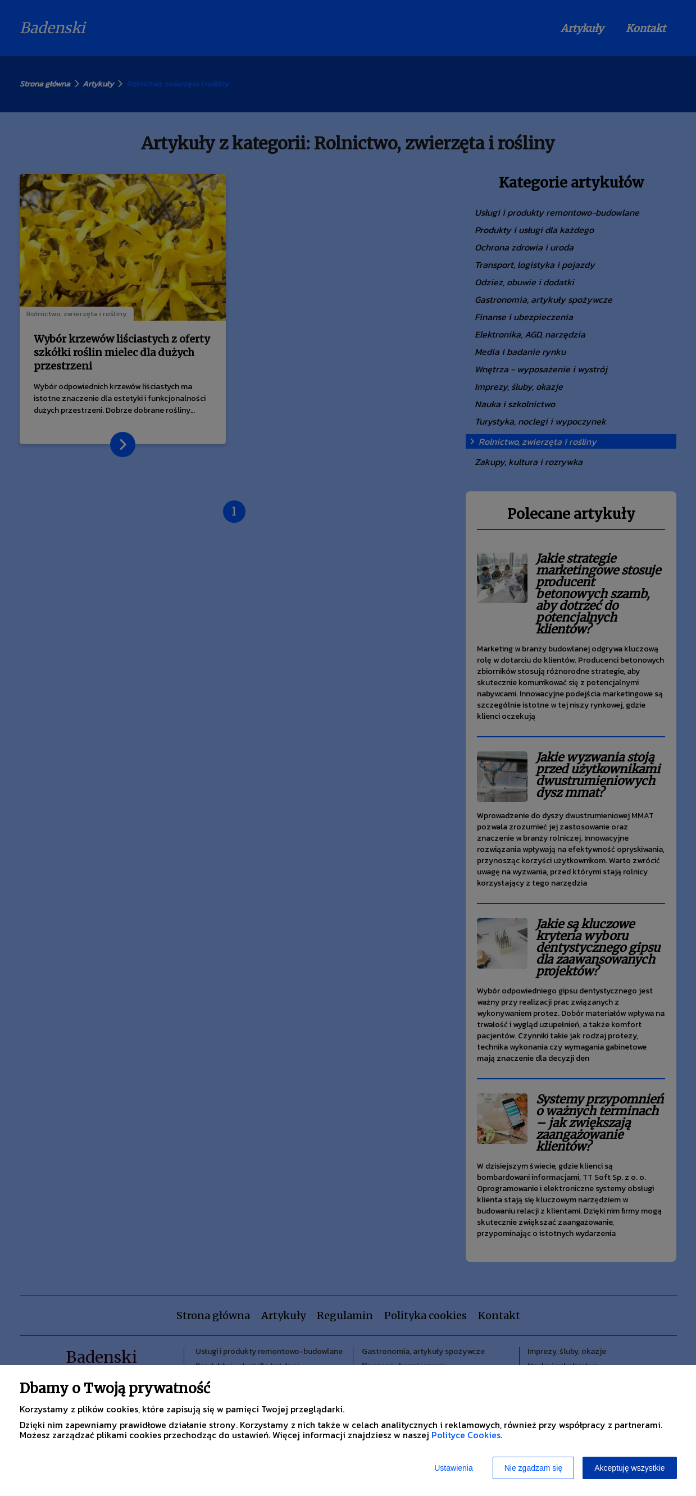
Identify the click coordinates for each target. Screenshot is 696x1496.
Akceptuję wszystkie (629, 1467)
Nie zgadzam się (533, 1467)
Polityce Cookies (466, 1435)
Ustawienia (453, 1467)
